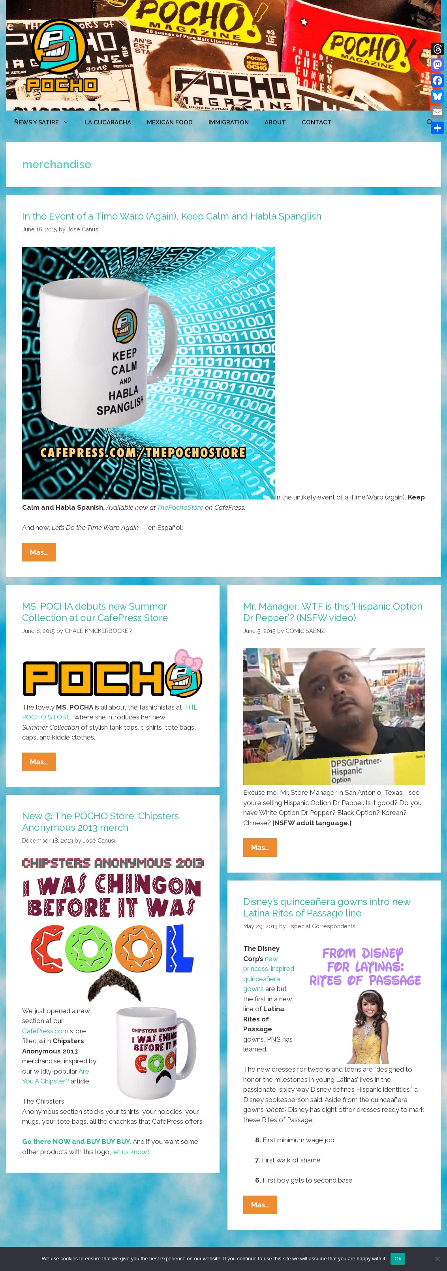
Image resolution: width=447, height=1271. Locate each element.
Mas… (43, 553)
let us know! (131, 1152)
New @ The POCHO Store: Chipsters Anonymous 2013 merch (100, 821)
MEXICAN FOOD (170, 122)
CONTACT (317, 122)
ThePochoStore (180, 507)
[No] (437, 1259)
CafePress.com (45, 1031)
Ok (397, 1259)
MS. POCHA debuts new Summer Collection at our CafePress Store (95, 612)
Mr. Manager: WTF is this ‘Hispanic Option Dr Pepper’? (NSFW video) (333, 612)
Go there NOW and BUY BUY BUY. (76, 1141)
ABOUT (275, 122)
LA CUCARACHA (108, 122)
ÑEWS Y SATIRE (45, 122)
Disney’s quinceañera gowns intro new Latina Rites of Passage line (327, 907)
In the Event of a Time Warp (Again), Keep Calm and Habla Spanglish (171, 216)
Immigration (228, 122)
